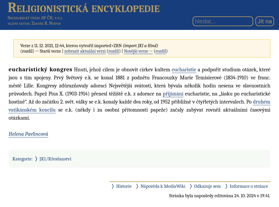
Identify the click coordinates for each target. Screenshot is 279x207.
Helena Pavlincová (28, 134)
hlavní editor (19, 23)
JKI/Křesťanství (55, 159)
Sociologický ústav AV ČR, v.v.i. (35, 17)
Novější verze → (138, 51)
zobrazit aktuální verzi (85, 51)
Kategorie (22, 159)
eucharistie (184, 69)
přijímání (173, 94)
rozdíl (113, 51)
